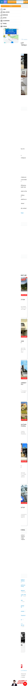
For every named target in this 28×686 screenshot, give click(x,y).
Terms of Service (23, 670)
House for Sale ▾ (12, 1)
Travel (3, 24)
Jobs (3, 9)
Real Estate (4, 12)
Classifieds (4, 21)
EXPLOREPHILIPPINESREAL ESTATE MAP (11, 31)
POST (10, 6)
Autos (3, 18)
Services (4, 15)
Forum (3, 26)
